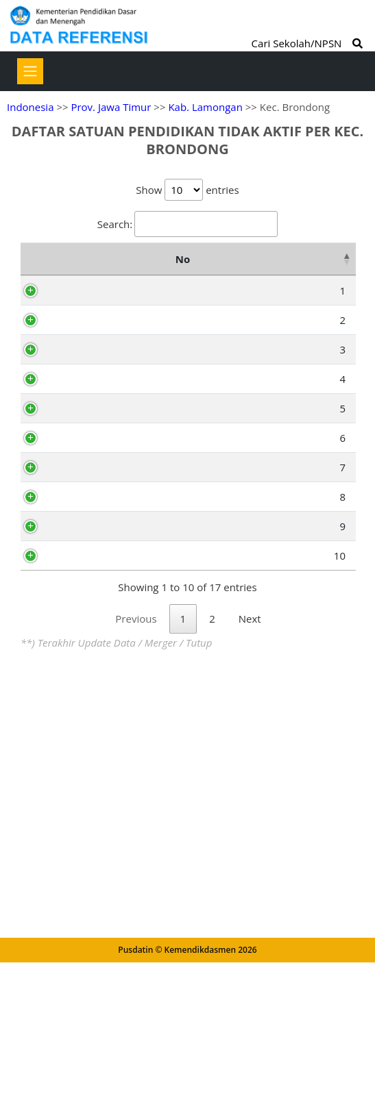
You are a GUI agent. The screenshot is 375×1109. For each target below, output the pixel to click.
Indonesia (30, 107)
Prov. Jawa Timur (111, 107)
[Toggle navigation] (30, 71)
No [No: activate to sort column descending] (36, 268)
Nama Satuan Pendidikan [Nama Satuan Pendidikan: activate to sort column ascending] (197, 268)
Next (250, 1010)
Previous (135, 1010)
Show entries (187, 190)
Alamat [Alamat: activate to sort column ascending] (310, 268)
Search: (187, 224)
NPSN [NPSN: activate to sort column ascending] (89, 268)
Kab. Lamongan (205, 107)
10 (47, 912)
